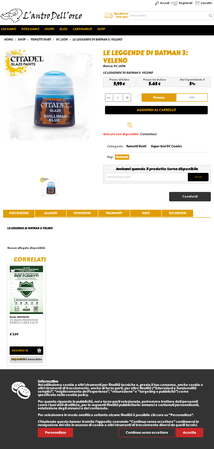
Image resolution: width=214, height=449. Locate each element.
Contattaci (148, 134)
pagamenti (114, 213)
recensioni (177, 213)
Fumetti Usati (136, 146)
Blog (63, 29)
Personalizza (55, 432)
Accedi (164, 3)
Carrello (206, 3)
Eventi (49, 29)
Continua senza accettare (147, 432)
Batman (122, 157)
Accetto (189, 432)
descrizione (19, 213)
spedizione (82, 213)
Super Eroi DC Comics (166, 146)
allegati (50, 213)
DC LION (119, 66)
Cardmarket (82, 29)
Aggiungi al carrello (156, 110)
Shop (101, 29)
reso (146, 213)
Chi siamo (8, 29)
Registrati (185, 3)
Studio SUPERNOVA (19, 317)
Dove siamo (30, 29)
